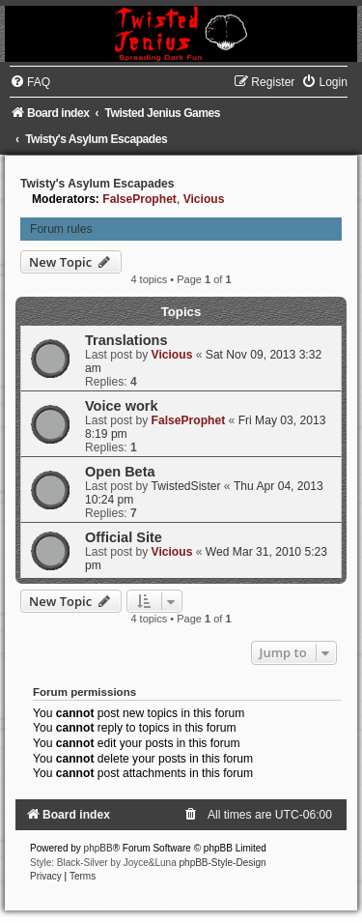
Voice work (121, 406)
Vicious (204, 199)
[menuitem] (30, 82)
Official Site (123, 537)
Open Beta (120, 471)
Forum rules (61, 229)
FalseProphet (139, 199)
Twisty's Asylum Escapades (97, 183)
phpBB (98, 848)
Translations (126, 340)
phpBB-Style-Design (223, 862)
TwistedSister (186, 486)
